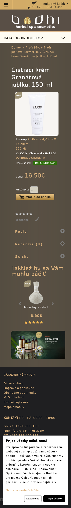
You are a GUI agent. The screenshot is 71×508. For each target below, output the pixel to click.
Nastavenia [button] (32, 498)
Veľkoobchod (14, 397)
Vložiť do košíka (35, 197)
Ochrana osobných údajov (24, 490)
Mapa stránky (14, 407)
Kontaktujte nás (16, 402)
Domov (16, 47)
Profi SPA (33, 47)
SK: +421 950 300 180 (21, 426)
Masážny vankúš (36, 307)
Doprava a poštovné (19, 388)
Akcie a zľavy (13, 383)
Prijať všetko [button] (54, 498)
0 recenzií (23, 220)
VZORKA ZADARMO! (30, 158)
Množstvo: (27, 190)
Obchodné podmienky (20, 392)
